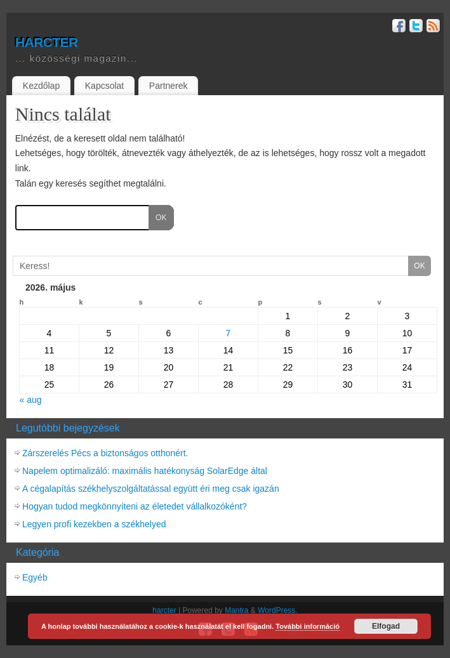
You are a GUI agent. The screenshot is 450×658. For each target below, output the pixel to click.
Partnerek (168, 86)
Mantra (236, 610)
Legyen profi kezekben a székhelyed (94, 524)
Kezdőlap (41, 86)
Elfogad (386, 626)
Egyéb (35, 577)
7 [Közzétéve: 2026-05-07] (228, 333)
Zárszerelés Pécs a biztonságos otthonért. (105, 453)
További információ (307, 626)
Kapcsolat (104, 86)
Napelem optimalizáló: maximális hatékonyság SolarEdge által (144, 471)
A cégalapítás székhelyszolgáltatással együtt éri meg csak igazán (150, 489)
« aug (31, 400)
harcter (46, 40)
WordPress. (277, 610)
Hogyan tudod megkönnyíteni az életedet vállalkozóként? (134, 506)
